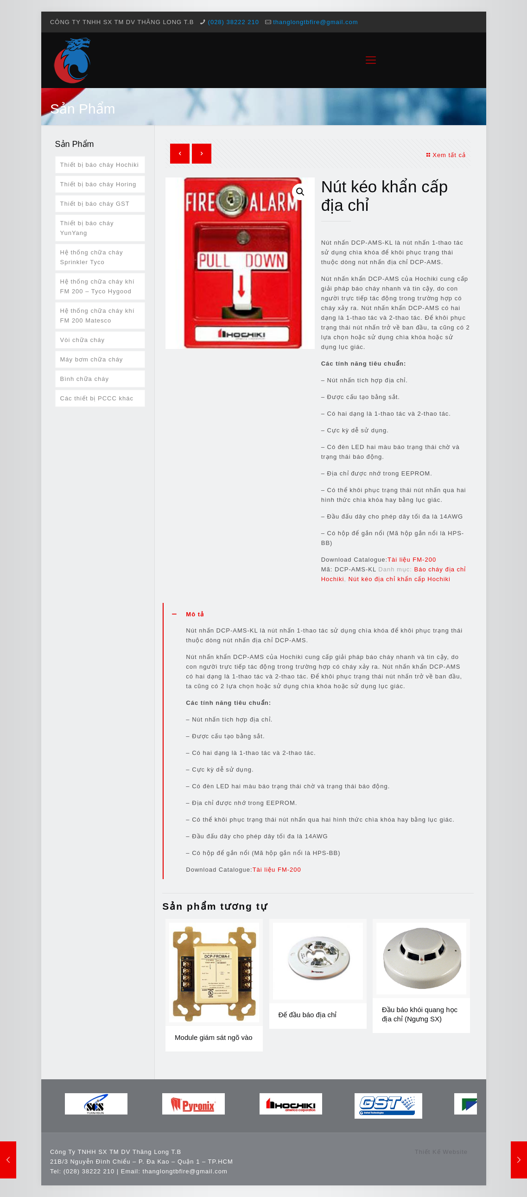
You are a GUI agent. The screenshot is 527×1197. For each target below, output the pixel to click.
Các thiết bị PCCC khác (96, 398)
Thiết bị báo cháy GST (95, 203)
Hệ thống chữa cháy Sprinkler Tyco (91, 257)
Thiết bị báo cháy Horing (98, 184)
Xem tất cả (445, 155)
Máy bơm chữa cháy (91, 359)
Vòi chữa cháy (82, 339)
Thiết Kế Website (441, 1151)
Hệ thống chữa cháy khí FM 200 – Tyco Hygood (97, 286)
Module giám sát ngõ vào (214, 1037)
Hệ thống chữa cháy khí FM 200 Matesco (97, 315)
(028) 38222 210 (233, 22)
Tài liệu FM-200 (411, 559)
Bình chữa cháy (84, 378)
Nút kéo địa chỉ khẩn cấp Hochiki (400, 579)
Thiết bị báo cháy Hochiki (99, 164)
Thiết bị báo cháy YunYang (87, 228)
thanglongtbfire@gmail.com (315, 22)
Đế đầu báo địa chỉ (308, 1015)
